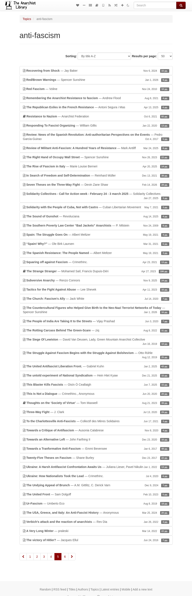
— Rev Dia (96, 522)
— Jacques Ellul (96, 540)
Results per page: (144, 56)
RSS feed (59, 589)
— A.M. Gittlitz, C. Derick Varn (96, 485)
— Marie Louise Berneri (96, 166)
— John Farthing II (96, 439)
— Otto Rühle (96, 355)
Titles (71, 589)
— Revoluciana (96, 216)
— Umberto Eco (96, 503)
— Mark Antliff (96, 148)
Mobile (126, 589)
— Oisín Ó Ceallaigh (96, 384)
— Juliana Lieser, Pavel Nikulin (96, 467)
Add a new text (142, 589)
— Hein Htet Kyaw (96, 375)
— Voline (96, 89)
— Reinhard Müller (96, 175)
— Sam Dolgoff (96, 494)
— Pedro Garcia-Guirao (96, 137)
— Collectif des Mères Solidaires (96, 421)
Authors (83, 589)
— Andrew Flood (96, 98)
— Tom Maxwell (96, 403)
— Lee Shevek (96, 289)
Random (45, 589)
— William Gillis (96, 125)
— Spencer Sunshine (96, 80)
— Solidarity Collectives (96, 196)
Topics (27, 19)
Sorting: (71, 56)
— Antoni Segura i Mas (96, 107)
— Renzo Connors (96, 280)
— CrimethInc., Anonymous (96, 394)
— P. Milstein (96, 225)
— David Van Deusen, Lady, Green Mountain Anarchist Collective (96, 342)
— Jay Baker (96, 70)
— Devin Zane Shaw (96, 185)
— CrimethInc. (96, 262)
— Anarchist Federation (96, 116)
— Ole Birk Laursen (96, 244)
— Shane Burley (96, 458)
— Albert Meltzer (96, 234)
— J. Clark (96, 412)
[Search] (155, 5)
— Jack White (96, 299)
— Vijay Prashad (96, 321)
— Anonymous (96, 512)
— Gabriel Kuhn (96, 366)
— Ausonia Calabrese (96, 430)
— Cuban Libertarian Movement (96, 207)
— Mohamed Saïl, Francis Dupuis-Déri (96, 271)
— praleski (96, 531)
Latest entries (110, 589)
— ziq (96, 330)
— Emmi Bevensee (96, 448)
